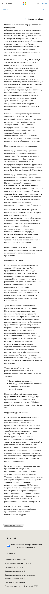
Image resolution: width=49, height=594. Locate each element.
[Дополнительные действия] (43, 9)
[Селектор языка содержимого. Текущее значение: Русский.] (11, 538)
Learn (5, 9)
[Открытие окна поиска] (38, 3)
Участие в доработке (14, 567)
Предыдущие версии (14, 563)
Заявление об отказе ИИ (15, 559)
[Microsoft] (24, 3)
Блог (28, 563)
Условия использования (15, 582)
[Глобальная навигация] (2, 3)
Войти (44, 3)
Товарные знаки (12, 586)
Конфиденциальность (14, 571)
